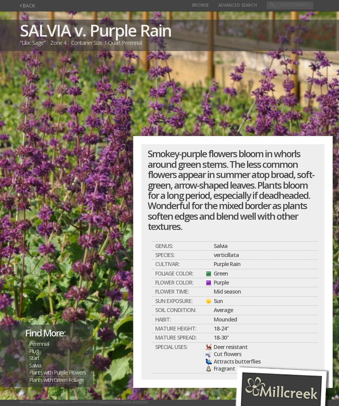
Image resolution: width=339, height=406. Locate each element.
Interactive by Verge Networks (123, 401)
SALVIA (45, 30)
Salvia (35, 365)
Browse (200, 5)
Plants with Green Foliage (56, 380)
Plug (33, 351)
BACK (27, 5)
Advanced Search (237, 5)
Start (34, 358)
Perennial (39, 343)
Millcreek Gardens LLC (47, 401)
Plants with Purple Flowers (57, 372)
